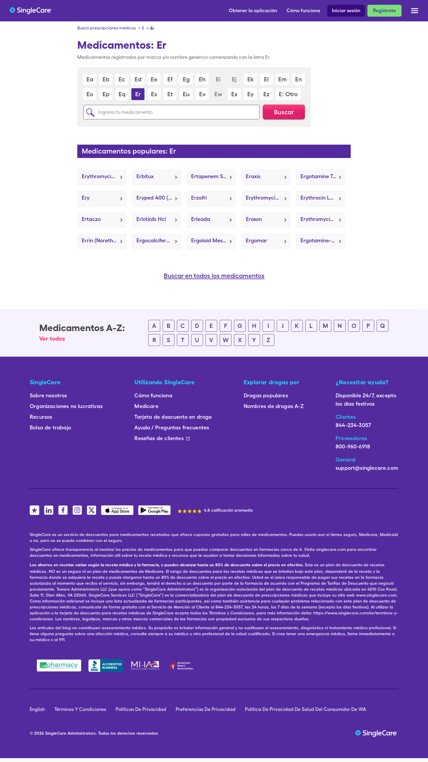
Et (170, 94)
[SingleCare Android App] (154, 510)
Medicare (146, 406)
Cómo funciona (303, 10)
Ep (106, 94)
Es (154, 94)
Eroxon (254, 219)
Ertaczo (91, 219)
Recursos (41, 417)
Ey (250, 94)
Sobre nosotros (48, 395)
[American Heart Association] (183, 665)
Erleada (200, 219)
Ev (202, 94)
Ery (85, 198)
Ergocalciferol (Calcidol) (158, 240)
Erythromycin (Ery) (268, 198)
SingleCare (55, 733)
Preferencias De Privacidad (205, 709)
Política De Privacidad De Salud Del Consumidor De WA (305, 709)
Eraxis (253, 176)
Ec (122, 79)
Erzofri (199, 198)
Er (138, 94)
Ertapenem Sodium (213, 176)
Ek (250, 79)
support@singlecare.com (367, 468)
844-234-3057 (353, 425)
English (37, 709)
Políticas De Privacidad (141, 709)
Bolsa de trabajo (50, 427)
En (298, 79)
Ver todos (52, 338)
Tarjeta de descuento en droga (173, 417)
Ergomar (256, 240)
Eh (202, 79)
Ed (138, 79)
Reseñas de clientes (161, 438)
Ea (89, 79)
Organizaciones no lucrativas (66, 406)
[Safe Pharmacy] (59, 665)
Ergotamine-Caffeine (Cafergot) (322, 240)
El (266, 79)
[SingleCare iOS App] (117, 510)
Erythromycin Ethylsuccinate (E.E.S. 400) (104, 176)
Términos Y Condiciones (80, 709)
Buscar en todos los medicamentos (214, 276)
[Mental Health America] (145, 665)
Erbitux (145, 176)
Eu (186, 94)
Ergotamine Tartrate (322, 176)
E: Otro (288, 94)
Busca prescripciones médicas (106, 28)
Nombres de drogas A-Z (274, 406)
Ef (170, 79)
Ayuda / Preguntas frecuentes (171, 427)
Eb (106, 79)
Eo (89, 94)
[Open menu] (414, 12)
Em (282, 79)
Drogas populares (266, 395)
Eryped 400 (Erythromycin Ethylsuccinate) (158, 198)
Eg (186, 79)
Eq (122, 94)
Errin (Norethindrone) (104, 240)
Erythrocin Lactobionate (322, 198)
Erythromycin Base (322, 219)
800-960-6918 (353, 446)
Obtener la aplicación (253, 10)
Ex (234, 94)
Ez (266, 94)
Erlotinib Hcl (151, 219)
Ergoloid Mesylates (213, 240)
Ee (154, 79)
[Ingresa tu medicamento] (171, 112)
